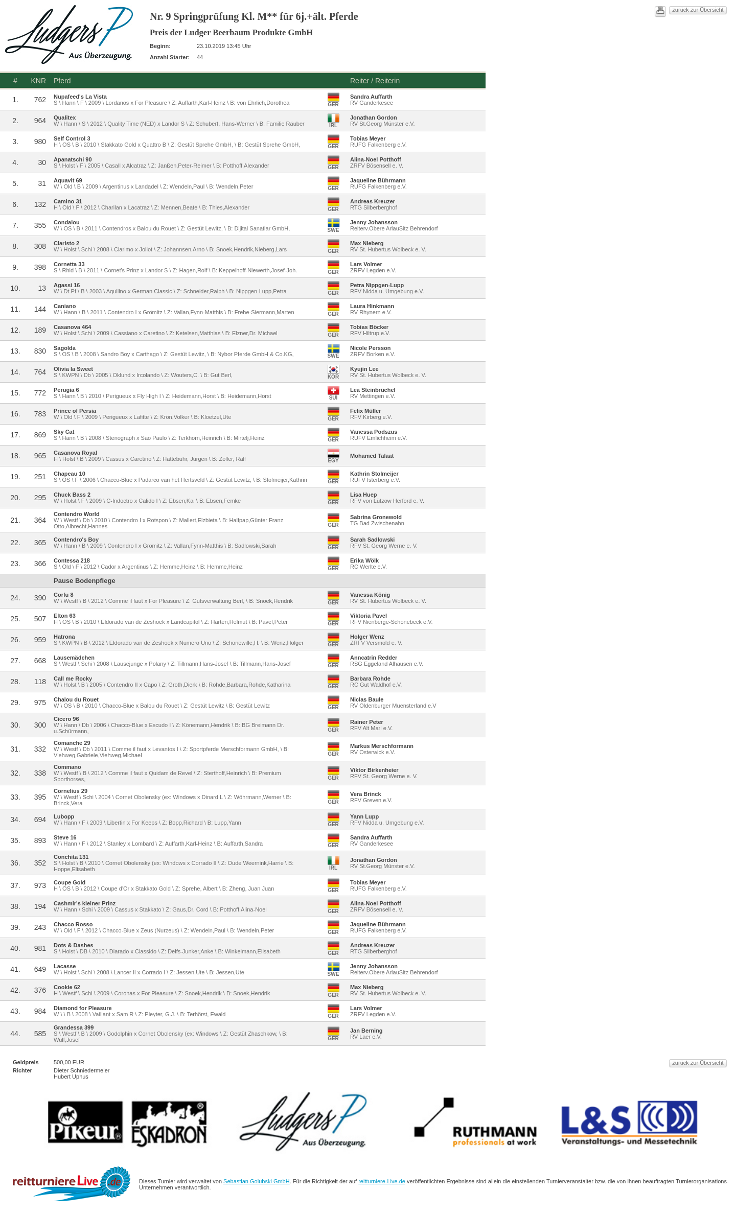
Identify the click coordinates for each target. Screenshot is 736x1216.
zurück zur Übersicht (568, 11)
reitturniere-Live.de (529, 1184)
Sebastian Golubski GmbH (392, 1184)
